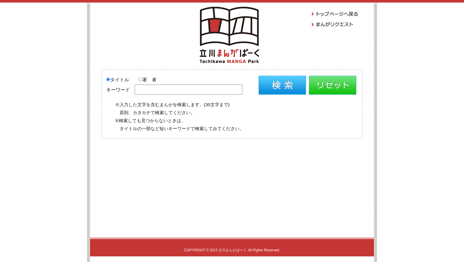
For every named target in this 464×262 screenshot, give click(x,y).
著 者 (147, 79)
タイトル (117, 79)
